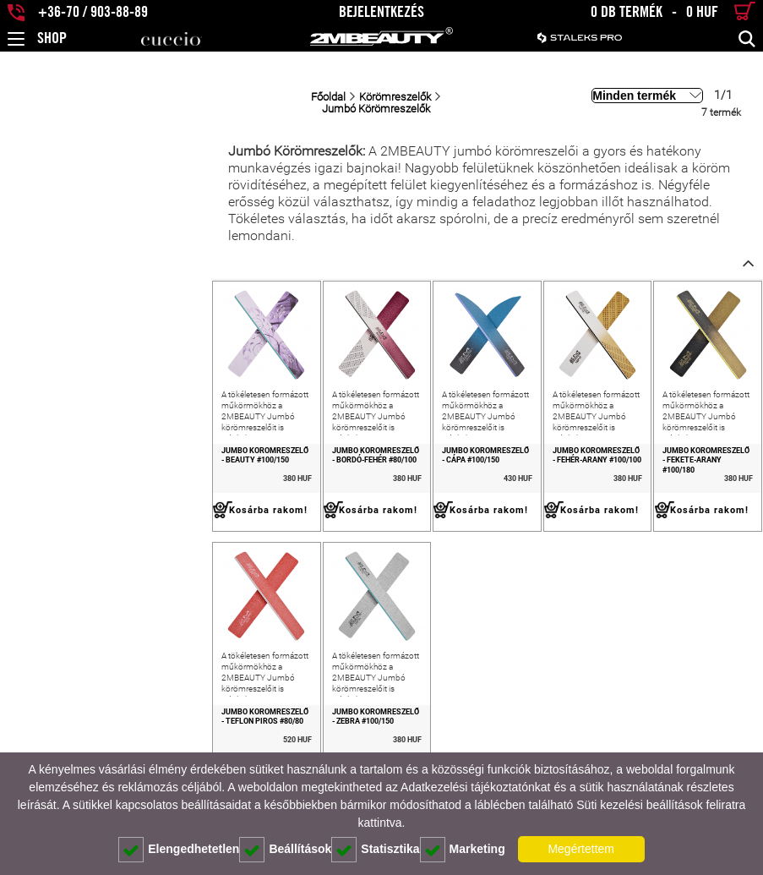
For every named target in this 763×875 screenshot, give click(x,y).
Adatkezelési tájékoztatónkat (475, 787)
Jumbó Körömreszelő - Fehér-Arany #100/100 (527, 451)
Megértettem (581, 849)
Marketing (462, 849)
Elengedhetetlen (178, 849)
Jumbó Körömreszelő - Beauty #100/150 (71, 451)
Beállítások (285, 849)
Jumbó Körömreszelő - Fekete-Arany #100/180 (681, 451)
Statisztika (375, 849)
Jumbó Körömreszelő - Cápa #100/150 (371, 451)
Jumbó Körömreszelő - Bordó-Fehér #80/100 (223, 451)
